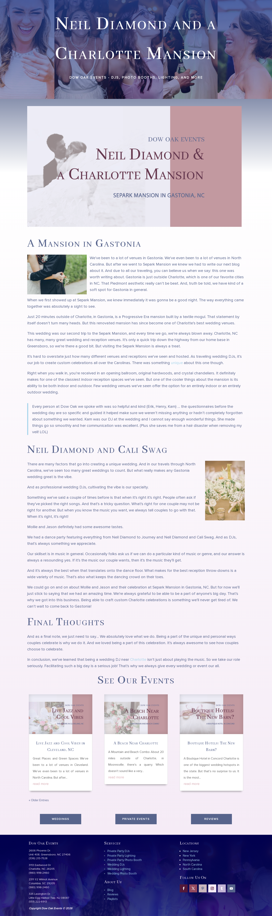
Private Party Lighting (121, 855)
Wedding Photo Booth (122, 873)
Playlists (112, 899)
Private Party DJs (118, 851)
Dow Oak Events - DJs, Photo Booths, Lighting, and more (136, 77)
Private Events (136, 819)
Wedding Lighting (118, 869)
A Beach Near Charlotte (136, 743)
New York (189, 855)
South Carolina (192, 869)
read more (41, 783)
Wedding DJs (116, 864)
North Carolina (192, 864)
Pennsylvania (191, 860)
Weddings (60, 819)
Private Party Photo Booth (124, 860)
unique (177, 362)
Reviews (211, 819)
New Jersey (190, 851)
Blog (110, 890)
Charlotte (138, 659)
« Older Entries (39, 800)
